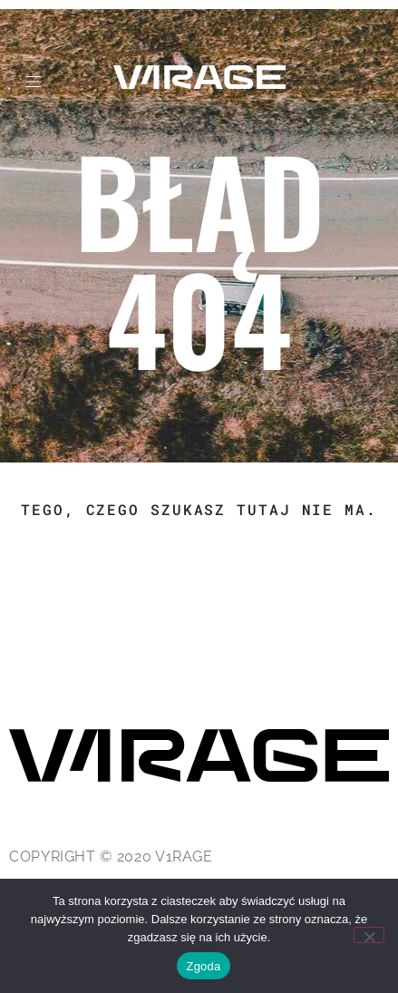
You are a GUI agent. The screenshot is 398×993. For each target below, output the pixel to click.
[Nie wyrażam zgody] (369, 935)
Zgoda (203, 966)
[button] (33, 82)
